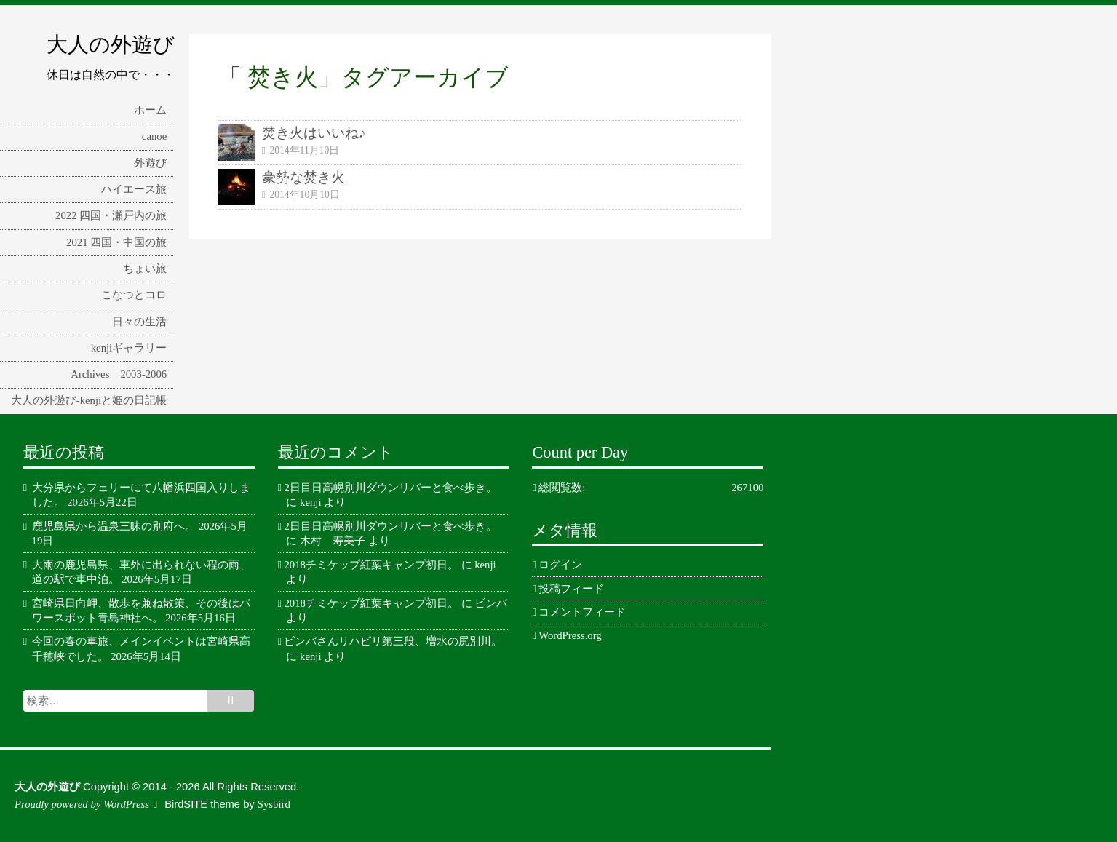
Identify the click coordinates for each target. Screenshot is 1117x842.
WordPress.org (569, 635)
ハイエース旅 (134, 189)
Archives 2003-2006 (119, 374)
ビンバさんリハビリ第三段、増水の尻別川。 (393, 641)
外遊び (150, 163)
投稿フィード (571, 589)
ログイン (560, 565)
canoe (154, 136)
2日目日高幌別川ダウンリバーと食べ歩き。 (390, 487)
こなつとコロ (134, 295)
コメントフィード (582, 612)
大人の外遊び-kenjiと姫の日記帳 (89, 400)
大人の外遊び (111, 44)
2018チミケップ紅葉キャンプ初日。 (371, 565)
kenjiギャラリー (129, 348)
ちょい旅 (145, 268)
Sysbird (274, 804)
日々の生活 (139, 321)
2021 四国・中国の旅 (116, 242)
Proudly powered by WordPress (82, 804)
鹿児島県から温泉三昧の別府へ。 (114, 526)
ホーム (150, 110)
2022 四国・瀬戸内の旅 (111, 215)
